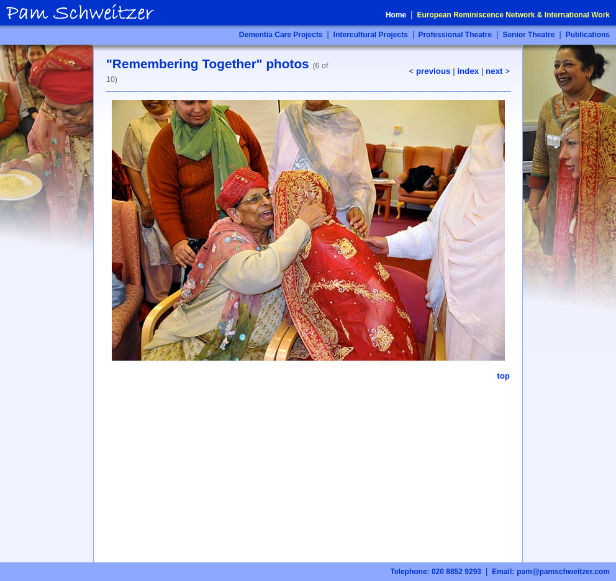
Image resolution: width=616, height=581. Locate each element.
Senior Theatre (528, 34)
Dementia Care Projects (281, 34)
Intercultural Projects (370, 34)
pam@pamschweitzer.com (563, 571)
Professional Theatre (454, 34)
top (503, 376)
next (494, 71)
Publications (588, 34)
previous (433, 71)
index (468, 71)
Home (396, 15)
